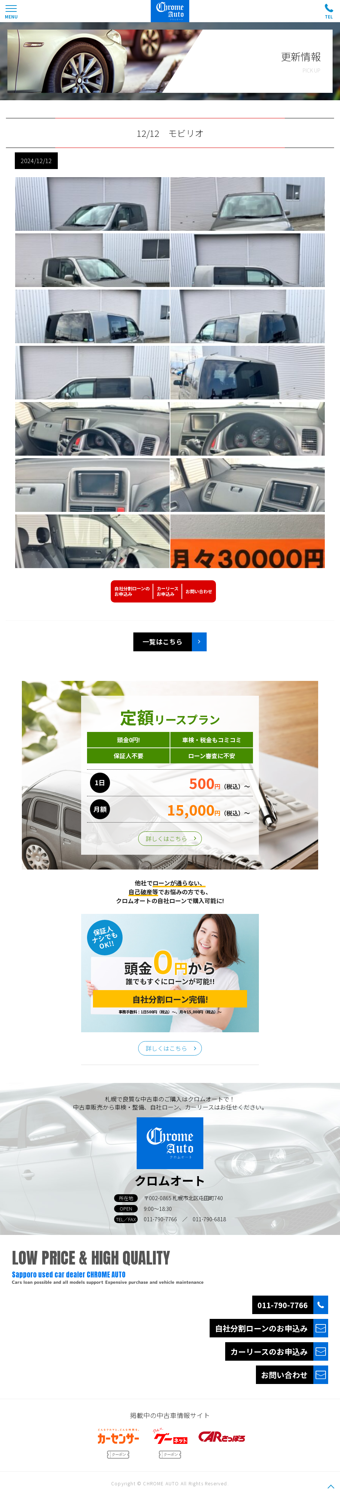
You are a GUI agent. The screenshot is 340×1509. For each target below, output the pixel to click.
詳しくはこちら (166, 838)
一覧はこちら (163, 641)
